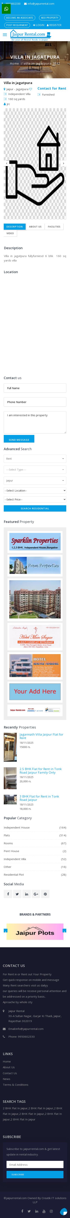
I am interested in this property (35, 422)
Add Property (49, 18)
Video (10, 233)
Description (15, 226)
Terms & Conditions (15, 1084)
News (6, 1079)
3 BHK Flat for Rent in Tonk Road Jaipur (39, 798)
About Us (35, 226)
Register (54, 25)
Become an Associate (19, 18)
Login (38, 25)
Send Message (19, 439)
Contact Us (10, 1073)
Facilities (54, 226)
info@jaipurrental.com (39, 3)
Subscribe (18, 1174)
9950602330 (11, 3)
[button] (35, 459)
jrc (7, 104)
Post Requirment (17, 25)
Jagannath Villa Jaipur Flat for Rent (41, 736)
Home (14, 63)
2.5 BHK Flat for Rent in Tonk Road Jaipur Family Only (41, 771)
